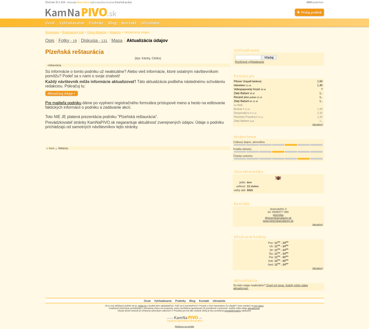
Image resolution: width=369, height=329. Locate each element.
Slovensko (52, 32)
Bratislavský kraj (73, 32)
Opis (49, 40)
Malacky (115, 32)
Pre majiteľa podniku (63, 103)
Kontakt (129, 22)
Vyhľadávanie (72, 22)
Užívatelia (151, 22)
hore (51, 148)
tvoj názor (259, 306)
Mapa (117, 40)
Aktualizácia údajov (147, 40)
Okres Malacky (96, 32)
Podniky (96, 22)
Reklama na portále (184, 326)
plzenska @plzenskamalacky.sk (278, 216)
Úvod (50, 22)
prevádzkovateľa (232, 310)
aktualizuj (317, 124)
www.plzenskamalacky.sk (278, 220)
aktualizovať (254, 308)
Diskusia (94, 40)
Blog (112, 22)
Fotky (67, 40)
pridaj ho (142, 306)
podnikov (315, 2)
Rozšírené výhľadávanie (249, 61)
